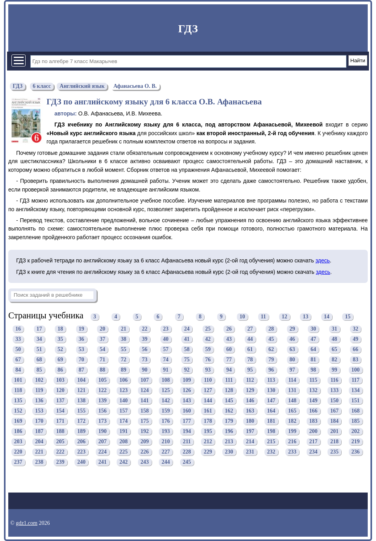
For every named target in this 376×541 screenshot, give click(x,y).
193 (166, 432)
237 (18, 462)
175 (145, 421)
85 (39, 370)
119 (39, 391)
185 (356, 421)
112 (250, 380)
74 (166, 360)
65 (334, 350)
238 (39, 462)
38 (124, 339)
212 (208, 442)
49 (355, 339)
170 (39, 421)
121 (81, 391)
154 (60, 411)
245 (187, 462)
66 (355, 350)
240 (81, 462)
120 (60, 391)
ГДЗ (188, 28)
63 (292, 350)
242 (123, 462)
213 (229, 442)
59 (208, 350)
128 (229, 391)
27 (250, 329)
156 (103, 411)
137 (60, 401)
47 (313, 339)
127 (208, 391)
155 (81, 411)
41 (187, 339)
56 (144, 350)
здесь (322, 260)
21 (124, 329)
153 (39, 411)
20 (102, 329)
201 (334, 432)
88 (102, 370)
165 (292, 411)
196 (229, 432)
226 (145, 452)
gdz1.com (26, 523)
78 (250, 360)
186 (18, 432)
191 (123, 432)
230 (229, 452)
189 (81, 432)
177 (187, 421)
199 (292, 432)
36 (81, 339)
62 (271, 350)
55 (124, 350)
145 (229, 401)
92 (187, 370)
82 (334, 360)
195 (208, 432)
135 (18, 401)
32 (355, 329)
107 (145, 380)
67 (18, 360)
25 (208, 329)
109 (187, 380)
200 (313, 432)
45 (271, 339)
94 (229, 370)
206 (81, 442)
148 (292, 401)
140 (123, 401)
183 (313, 421)
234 (313, 452)
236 (356, 452)
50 (18, 350)
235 (334, 452)
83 (355, 360)
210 (166, 442)
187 (39, 432)
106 (123, 380)
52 (60, 350)
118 (18, 391)
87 (81, 370)
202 (356, 432)
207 (103, 442)
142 (166, 401)
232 (271, 452)
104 (81, 380)
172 (81, 421)
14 (326, 317)
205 (60, 442)
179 (229, 421)
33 (18, 339)
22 (144, 329)
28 (271, 329)
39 (144, 339)
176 (166, 421)
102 (39, 380)
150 (334, 401)
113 (271, 380)
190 (103, 432)
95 (250, 370)
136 (39, 401)
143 (187, 401)
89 (124, 370)
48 (334, 339)
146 (250, 401)
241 (103, 462)
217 (313, 442)
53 (81, 350)
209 (145, 442)
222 (60, 452)
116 (334, 380)
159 (166, 411)
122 (103, 391)
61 (250, 350)
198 (271, 432)
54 (102, 350)
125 (166, 391)
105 (103, 380)
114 (292, 380)
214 (250, 442)
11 (263, 317)
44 (250, 339)
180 (250, 421)
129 (250, 391)
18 (60, 329)
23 (166, 329)
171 (60, 421)
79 (271, 360)
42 (208, 339)
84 (18, 370)
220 (18, 452)
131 (292, 391)
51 (39, 350)
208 (123, 442)
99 (334, 370)
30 (313, 329)
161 (208, 411)
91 (166, 370)
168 (356, 411)
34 (39, 339)
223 (81, 452)
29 (292, 329)
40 (166, 339)
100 (356, 370)
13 (305, 317)
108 (166, 380)
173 (103, 421)
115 (313, 380)
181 (271, 421)
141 (145, 401)
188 (60, 432)
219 (356, 442)
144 (208, 401)
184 (334, 421)
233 (292, 452)
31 (334, 329)
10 (242, 317)
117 (355, 380)
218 (334, 442)
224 (103, 452)
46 (292, 339)
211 (187, 442)
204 (39, 442)
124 (145, 391)
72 (124, 360)
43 (229, 339)
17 (39, 329)
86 (60, 370)
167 (334, 411)
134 (356, 391)
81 (313, 360)
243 (145, 462)
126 (187, 391)
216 (292, 442)
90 (144, 370)
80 (292, 360)
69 (60, 360)
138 (81, 401)
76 (208, 360)
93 (208, 370)
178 (208, 421)
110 (208, 380)
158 (145, 411)
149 (313, 401)
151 (356, 401)
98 (313, 370)
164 (271, 411)
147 (271, 401)
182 (292, 421)
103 (60, 380)
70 (81, 360)
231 (250, 452)
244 (166, 462)
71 (102, 360)
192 (145, 432)
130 (271, 391)
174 (123, 421)
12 (284, 317)
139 (103, 401)
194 (187, 432)
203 (18, 442)
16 (18, 329)
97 (292, 370)
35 (60, 339)
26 (229, 329)
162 (229, 411)
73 (144, 360)
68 (39, 360)
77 (229, 360)
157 (123, 411)
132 (313, 391)
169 (18, 421)
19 (81, 329)
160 (187, 411)
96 (271, 370)
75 (187, 360)
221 (39, 452)
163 (250, 411)
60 (229, 350)
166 (313, 411)
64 (313, 350)
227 (166, 452)
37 (102, 339)
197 (250, 432)
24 (187, 329)
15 (347, 317)
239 (60, 462)
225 (123, 452)
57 (166, 350)
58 (187, 350)
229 (208, 452)
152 (18, 411)
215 (271, 442)
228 (187, 452)
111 (229, 380)
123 (123, 391)
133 (334, 391)
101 (18, 380)
